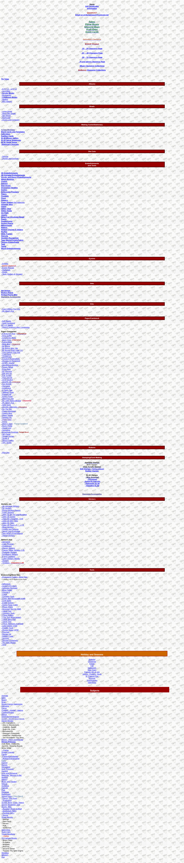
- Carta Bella (6, 355)
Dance (4, 714)
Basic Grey (6, 340)
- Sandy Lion (6, 428)
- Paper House (7, 415)
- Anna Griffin (6, 336)
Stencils (4, 236)
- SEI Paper (5, 434)
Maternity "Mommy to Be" (12, 775)
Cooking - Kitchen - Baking (12, 710)
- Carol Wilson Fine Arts (10, 352)
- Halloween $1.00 (91, 484)
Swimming (6, 830)
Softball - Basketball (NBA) (12, 810)
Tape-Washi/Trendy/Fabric (12, 240)
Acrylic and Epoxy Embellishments (16, 177)
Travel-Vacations (8, 834)
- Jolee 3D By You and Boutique (14, 515)
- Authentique (6, 342)
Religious (5, 792)
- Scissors (5, 638)
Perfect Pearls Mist (9, 295)
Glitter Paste (6, 211)
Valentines (92, 682)
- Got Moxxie (6, 384)
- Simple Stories (7, 436)
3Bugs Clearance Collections (92, 66)
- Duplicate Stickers (9, 552)
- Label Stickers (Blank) (10, 559)
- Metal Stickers (7, 527)
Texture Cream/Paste (10, 242)
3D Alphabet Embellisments (13, 175)
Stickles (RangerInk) (10, 238)
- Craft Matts (6, 601)
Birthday (92, 659)
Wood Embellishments (11, 248)
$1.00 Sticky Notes (9, 142)
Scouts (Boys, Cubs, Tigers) (13, 803)
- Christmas (92, 479)
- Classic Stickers (8, 548)
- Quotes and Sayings (10, 158)
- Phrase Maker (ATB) (10, 630)
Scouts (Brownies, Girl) (11, 805)
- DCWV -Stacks (7, 363)
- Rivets (4, 272)
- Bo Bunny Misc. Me (9, 348)
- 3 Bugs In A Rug (8, 334)
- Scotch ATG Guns (9, 586)
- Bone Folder (6, 590)
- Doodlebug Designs (9, 365)
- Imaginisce (6, 388)
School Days (7, 796)
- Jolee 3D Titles (7, 523)
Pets (3, 790)
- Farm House (6, 378)
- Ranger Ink (6, 634)
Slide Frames (6, 234)
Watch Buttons (7, 179)
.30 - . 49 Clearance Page (92, 53)
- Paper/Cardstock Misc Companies (15, 327)
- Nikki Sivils (6, 405)
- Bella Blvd (5, 344)
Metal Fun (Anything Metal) (12, 217)
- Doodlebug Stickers (9, 554)
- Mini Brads (6, 116)
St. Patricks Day (92, 676)
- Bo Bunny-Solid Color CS (12, 350)
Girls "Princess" (8, 769)
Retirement (6, 794)
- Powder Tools (7, 628)
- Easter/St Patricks (92, 481)
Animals (5, 696)
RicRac (4, 232)
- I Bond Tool (6, 611)
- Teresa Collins (7, 440)
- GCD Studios (7, 380)
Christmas (92, 662)
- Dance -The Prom (9, 798)
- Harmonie (5, 386)
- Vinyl (3, 645)
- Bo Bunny (5, 346)
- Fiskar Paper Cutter (9, 605)
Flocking (5, 196)
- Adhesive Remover (9, 588)
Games (4, 765)
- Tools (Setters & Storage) (11, 274)
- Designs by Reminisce (10, 361)
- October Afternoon (9, 407)
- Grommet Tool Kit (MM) (11, 609)
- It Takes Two (6, 390)
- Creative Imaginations (10, 359)
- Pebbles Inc (6, 417)
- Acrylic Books (7, 93)
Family (4, 754)
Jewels (4, 215)
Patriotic (5, 788)
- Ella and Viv (6, 373)
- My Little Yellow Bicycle (11, 401)
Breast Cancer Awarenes (12, 704)
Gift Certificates (92, 6)
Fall (92, 666)
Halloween (92, 668)
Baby (4, 698)
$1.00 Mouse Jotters (9, 138)
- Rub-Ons (5, 452)
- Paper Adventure (8, 411)
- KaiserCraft (6, 394)
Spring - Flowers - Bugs (92, 674)
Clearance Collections (92, 70)
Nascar (4, 784)
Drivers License (8, 752)
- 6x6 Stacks (6, 321)
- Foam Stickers (7, 512)
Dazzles (4, 183)
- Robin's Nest (6, 424)
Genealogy (6, 767)
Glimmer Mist (7, 204)
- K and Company (8, 556)
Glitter (3, 207)
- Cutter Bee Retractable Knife (13, 599)
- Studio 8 (5, 438)
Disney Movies (7, 721)
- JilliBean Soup (7, 392)
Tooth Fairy (6, 832)
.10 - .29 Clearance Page (92, 49)
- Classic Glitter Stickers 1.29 (12, 550)
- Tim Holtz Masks (8, 643)
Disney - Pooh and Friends (12, 740)
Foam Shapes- (7, 202)
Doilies (4, 190)
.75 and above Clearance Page (92, 62)
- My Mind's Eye (7, 311)
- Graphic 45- (11, 382)
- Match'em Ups (7, 399)
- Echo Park (6, 369)
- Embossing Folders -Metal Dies (14, 577)
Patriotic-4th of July (92, 672)
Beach (4, 700)
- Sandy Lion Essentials (10, 531)
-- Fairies (5, 750)
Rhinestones (6, 225)
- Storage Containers (9, 640)
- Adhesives (5, 584)
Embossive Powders (10, 192)
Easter (92, 664)
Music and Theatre (9, 782)
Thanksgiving (92, 680)
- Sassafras (5, 430)
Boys (4, 702)
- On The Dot (6, 409)
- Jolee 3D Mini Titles (9, 521)
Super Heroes (7, 817)
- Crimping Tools (7, 596)
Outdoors (5, 786)
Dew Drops (6, 186)
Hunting (5, 771)
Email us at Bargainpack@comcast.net (92, 15)
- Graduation (7, 800)
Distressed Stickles (9, 188)
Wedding (5, 853)
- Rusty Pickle (6, 426)
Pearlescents (6, 221)
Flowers (4, 200)
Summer (92, 678)
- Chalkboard (6, 357)
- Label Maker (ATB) (9, 626)
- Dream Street (7, 367)
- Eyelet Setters (7, 603)
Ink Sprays (5, 291)
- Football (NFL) (8, 813)
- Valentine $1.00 (92, 486)
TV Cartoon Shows (9, 838)
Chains (4, 181)
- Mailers (4, 99)
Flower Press (7, 607)
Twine (3, 246)
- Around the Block (8, 338)
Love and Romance (9, 773)
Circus (4, 708)
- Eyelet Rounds (7, 268)
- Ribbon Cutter (7, 636)
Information (92, 8)
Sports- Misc (7, 807)
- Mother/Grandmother (11, 759)
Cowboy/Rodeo (8, 712)
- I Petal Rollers (7, 615)
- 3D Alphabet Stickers (10, 506)
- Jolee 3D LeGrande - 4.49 (12, 519)
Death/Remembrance (10, 717)
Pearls (4, 219)
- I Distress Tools (8, 613)
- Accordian (5, 91)
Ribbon (4, 228)
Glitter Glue (6, 209)
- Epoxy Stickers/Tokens (11, 510)
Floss (3, 198)
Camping (5, 706)
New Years (92, 670)
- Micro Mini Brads (8, 113)
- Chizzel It (5, 592)
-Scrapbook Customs (9, 432)
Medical (5, 777)
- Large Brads (6, 111)
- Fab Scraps (6, 375)
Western (5, 855)
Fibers (4, 194)
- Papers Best (6, 413)
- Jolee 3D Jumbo (8, 517)
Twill (3, 244)
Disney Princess (8, 742)
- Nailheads (5, 118)
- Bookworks (6, 95)
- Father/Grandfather (10, 756)
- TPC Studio (6, 443)
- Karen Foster (7, 396)
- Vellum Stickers (8, 535)
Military (4, 779)
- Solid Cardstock (8, 323)
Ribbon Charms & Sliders (12, 230)
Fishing (4, 763)
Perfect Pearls (7, 223)
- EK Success (6, 371)
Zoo (3, 857)
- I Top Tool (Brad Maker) (11, 617)
